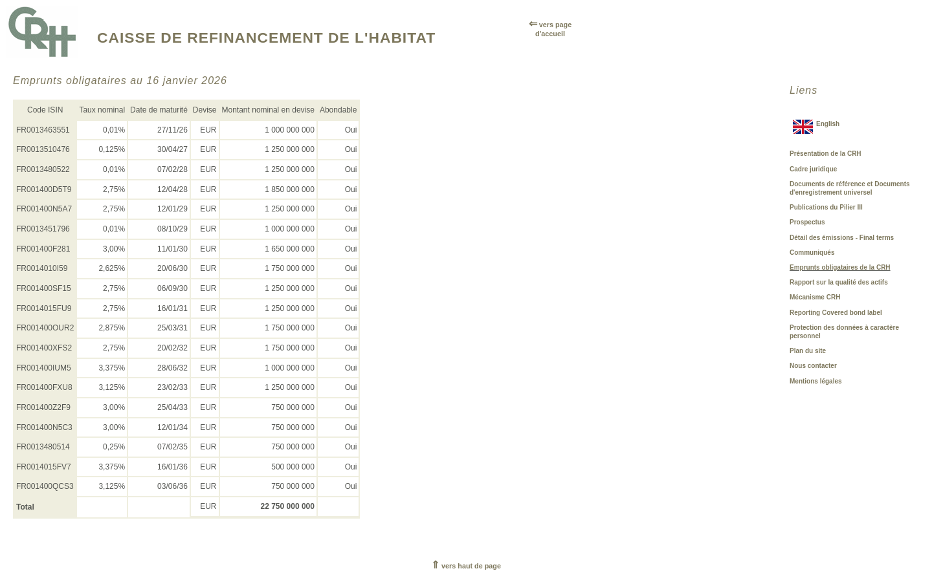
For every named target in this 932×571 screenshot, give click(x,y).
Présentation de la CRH (825, 153)
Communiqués (812, 252)
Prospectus (807, 222)
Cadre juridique (813, 169)
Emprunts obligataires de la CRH (840, 267)
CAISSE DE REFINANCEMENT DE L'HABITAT (266, 37)
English (827, 123)
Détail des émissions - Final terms (842, 237)
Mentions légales (816, 381)
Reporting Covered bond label (836, 312)
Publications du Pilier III (826, 207)
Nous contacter (813, 365)
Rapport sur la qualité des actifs (839, 282)
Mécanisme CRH (815, 297)
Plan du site (808, 350)
